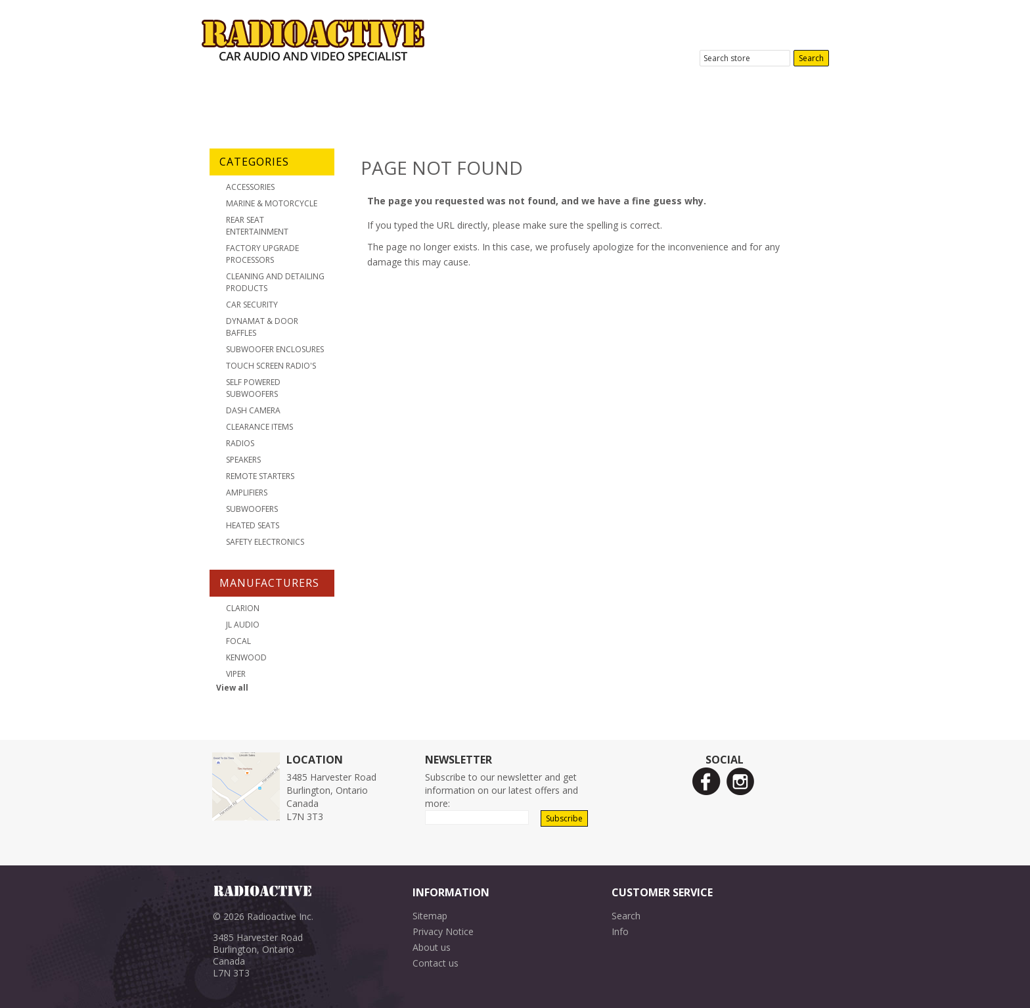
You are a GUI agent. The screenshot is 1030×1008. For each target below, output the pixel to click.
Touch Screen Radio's (271, 365)
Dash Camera (253, 410)
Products (394, 101)
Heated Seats (252, 525)
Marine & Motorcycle (271, 203)
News (645, 101)
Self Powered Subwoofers (253, 388)
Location (476, 101)
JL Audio (242, 624)
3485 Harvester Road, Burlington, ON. (743, 36)
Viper (236, 673)
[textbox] (745, 58)
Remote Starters (260, 476)
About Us (312, 101)
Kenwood (246, 657)
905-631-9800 (791, 20)
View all (232, 687)
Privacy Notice (443, 931)
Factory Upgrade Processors (262, 253)
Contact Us (564, 101)
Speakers (243, 459)
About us (432, 947)
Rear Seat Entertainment (257, 225)
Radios (240, 443)
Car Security (252, 304)
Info (620, 931)
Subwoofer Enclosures (275, 349)
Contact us (436, 963)
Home (239, 101)
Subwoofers (252, 509)
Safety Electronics (265, 541)
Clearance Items (259, 426)
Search (626, 915)
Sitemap (430, 915)
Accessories (250, 187)
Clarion (242, 608)
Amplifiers (246, 492)
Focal (238, 641)
